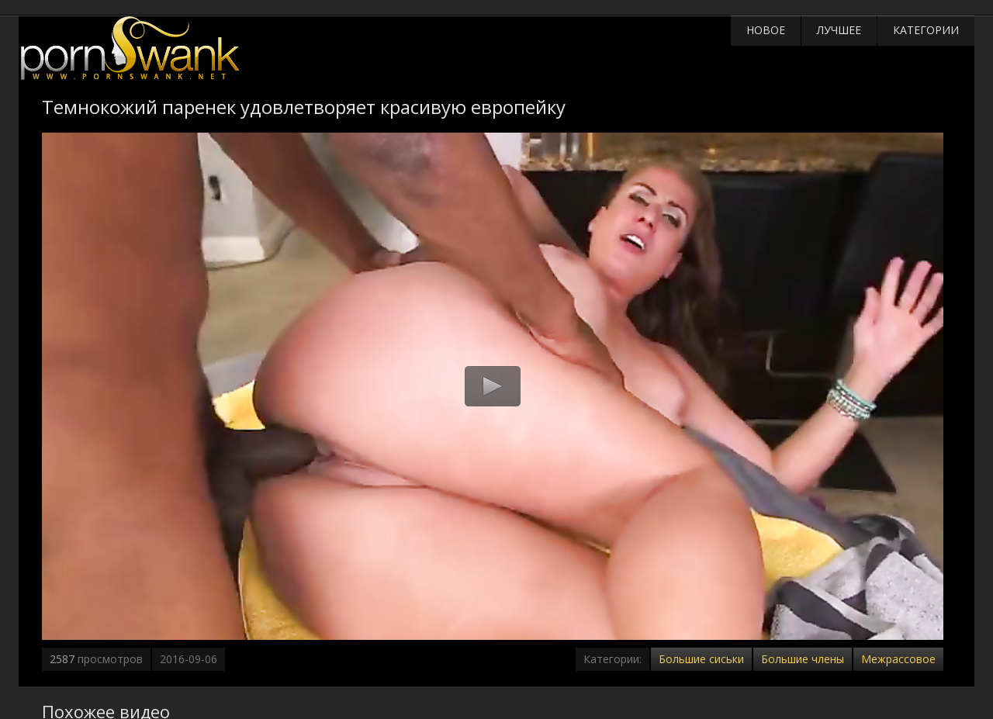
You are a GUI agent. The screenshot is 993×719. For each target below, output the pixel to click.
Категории (926, 29)
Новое (765, 29)
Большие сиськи (701, 659)
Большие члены (802, 659)
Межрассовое (898, 659)
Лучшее (839, 29)
